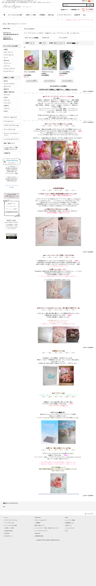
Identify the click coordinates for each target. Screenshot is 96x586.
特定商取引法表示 (39, 536)
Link (66, 530)
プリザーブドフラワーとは (11, 125)
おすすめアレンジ (9, 536)
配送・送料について (9, 143)
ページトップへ (90, 513)
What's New (38, 517)
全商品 (6, 49)
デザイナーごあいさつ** (10, 117)
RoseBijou (11, 187)
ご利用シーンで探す (9, 528)
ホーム (6, 517)
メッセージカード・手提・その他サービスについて (11, 148)
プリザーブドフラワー (12, 168)
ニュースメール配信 (70, 520)
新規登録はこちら (76, 9)
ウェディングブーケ (11, 170)
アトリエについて (9, 121)
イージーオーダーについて (11, 139)
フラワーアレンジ (11, 171)
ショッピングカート (70, 528)
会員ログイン (65, 9)
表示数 (27, 43)
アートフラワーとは (9, 129)
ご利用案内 (37, 522)
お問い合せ (37, 533)
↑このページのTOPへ (88, 91)
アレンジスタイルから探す (11, 525)
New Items (7, 533)
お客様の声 (7, 153)
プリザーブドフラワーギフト (11, 185)
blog (67, 517)
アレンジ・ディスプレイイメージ (11, 134)
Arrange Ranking (8, 530)
